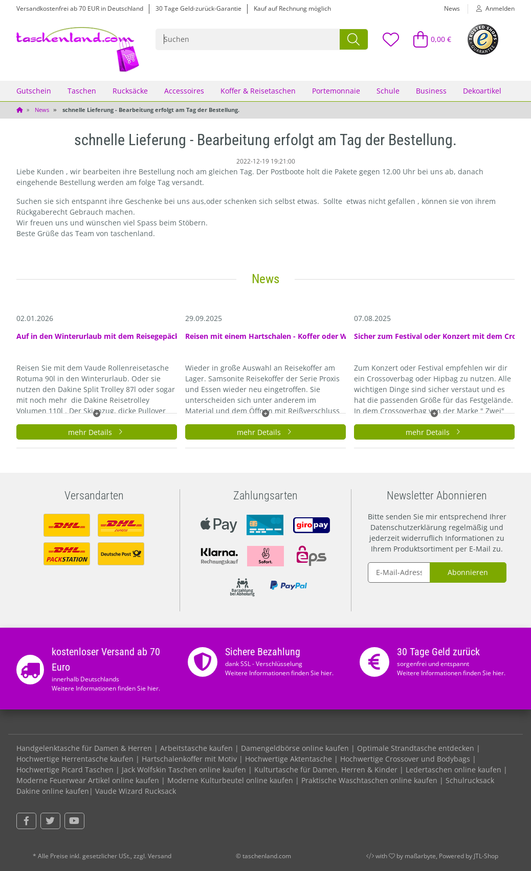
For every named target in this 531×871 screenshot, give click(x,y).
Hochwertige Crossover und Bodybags (405, 759)
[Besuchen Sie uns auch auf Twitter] (50, 821)
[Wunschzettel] (390, 39)
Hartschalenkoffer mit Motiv (189, 759)
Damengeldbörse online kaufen (295, 748)
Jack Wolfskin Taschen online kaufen (184, 769)
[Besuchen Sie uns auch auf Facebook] (26, 821)
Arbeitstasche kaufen (196, 748)
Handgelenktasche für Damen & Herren (84, 748)
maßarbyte (420, 856)
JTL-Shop (486, 856)
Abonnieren (468, 572)
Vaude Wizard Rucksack (135, 791)
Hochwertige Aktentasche (288, 759)
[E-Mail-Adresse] (399, 572)
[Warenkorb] (428, 39)
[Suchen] (248, 39)
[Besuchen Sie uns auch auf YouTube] (74, 821)
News (452, 8)
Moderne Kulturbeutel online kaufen (230, 780)
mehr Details (96, 432)
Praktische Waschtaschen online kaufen (369, 780)
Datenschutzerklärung (408, 527)
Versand (159, 856)
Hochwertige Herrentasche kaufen (75, 759)
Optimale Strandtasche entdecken (415, 748)
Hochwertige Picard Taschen (65, 769)
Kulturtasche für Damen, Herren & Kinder (325, 769)
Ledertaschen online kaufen (453, 769)
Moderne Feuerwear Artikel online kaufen (87, 780)
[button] (491, 8)
